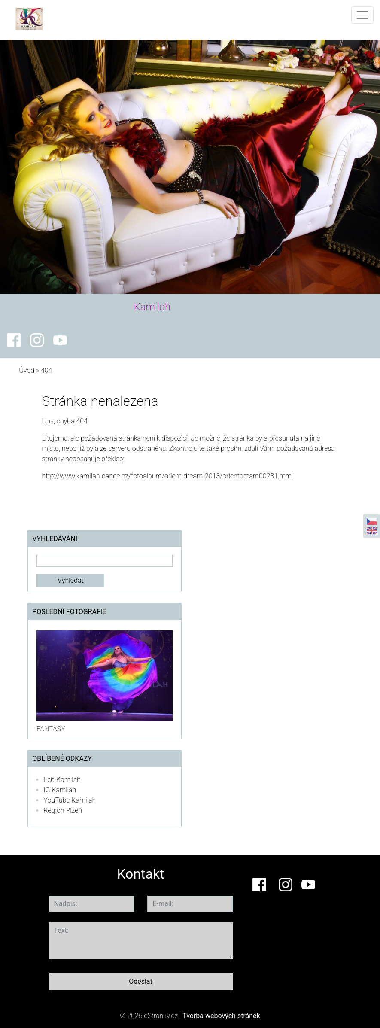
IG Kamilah (59, 790)
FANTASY (50, 729)
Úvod (26, 370)
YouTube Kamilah (69, 800)
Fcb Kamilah (62, 780)
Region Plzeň (62, 810)
